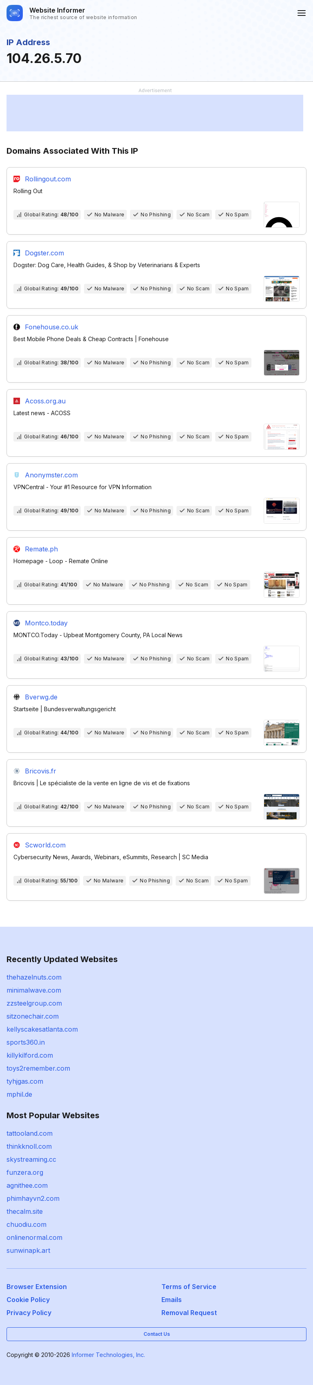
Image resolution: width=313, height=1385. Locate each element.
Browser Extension (37, 1287)
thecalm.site (25, 1211)
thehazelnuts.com (34, 977)
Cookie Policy (28, 1300)
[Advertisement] (155, 113)
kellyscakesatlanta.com (42, 1029)
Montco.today (46, 623)
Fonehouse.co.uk (51, 327)
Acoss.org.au (45, 401)
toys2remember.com (38, 1068)
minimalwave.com (34, 990)
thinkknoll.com (29, 1146)
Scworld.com (45, 845)
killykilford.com (30, 1055)
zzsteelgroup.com (34, 1003)
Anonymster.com (51, 475)
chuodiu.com (26, 1224)
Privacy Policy (29, 1313)
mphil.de (19, 1094)
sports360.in (26, 1042)
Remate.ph (41, 549)
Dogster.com (44, 253)
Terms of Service (188, 1287)
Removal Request (189, 1313)
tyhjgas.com (25, 1081)
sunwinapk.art (28, 1250)
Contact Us (156, 1334)
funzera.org (25, 1172)
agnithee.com (27, 1185)
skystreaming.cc (31, 1159)
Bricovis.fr (40, 771)
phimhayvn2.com (33, 1198)
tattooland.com (30, 1133)
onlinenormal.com (34, 1237)
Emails (171, 1300)
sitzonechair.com (33, 1016)
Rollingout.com (48, 179)
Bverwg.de (41, 697)
